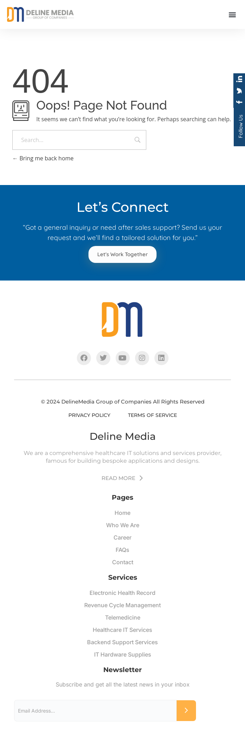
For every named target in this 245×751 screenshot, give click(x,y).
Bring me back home (43, 158)
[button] (232, 14)
